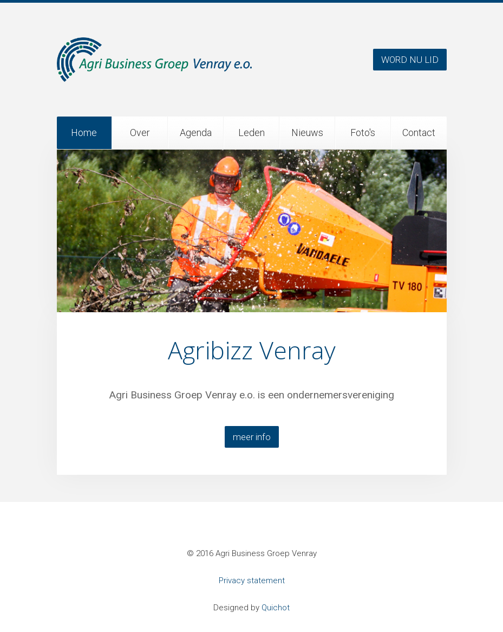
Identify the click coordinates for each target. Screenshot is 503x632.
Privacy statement (252, 580)
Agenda (196, 132)
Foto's (362, 132)
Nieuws (307, 132)
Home (84, 132)
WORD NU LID (410, 59)
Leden (251, 132)
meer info (252, 436)
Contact (418, 132)
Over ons (140, 138)
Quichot (276, 607)
